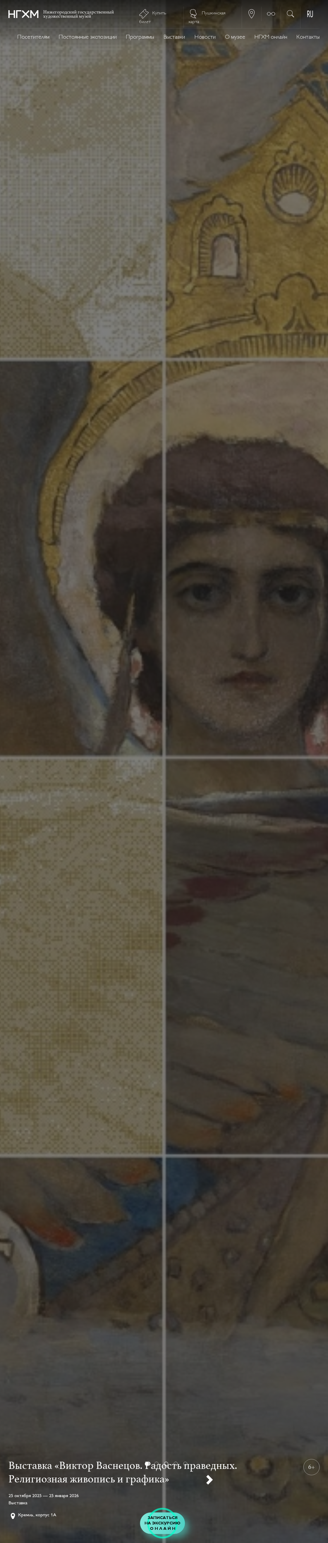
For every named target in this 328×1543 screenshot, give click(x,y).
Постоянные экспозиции (88, 37)
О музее (235, 37)
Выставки (174, 37)
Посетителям (33, 37)
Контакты (308, 37)
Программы (140, 37)
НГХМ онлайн (271, 37)
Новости (205, 37)
